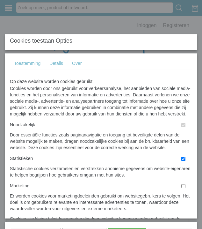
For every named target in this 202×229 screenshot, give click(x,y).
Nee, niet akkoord (170, 137)
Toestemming (27, 52)
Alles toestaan (127, 137)
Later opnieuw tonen (36, 137)
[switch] (183, 115)
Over (77, 52)
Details (56, 52)
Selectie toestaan (84, 137)
